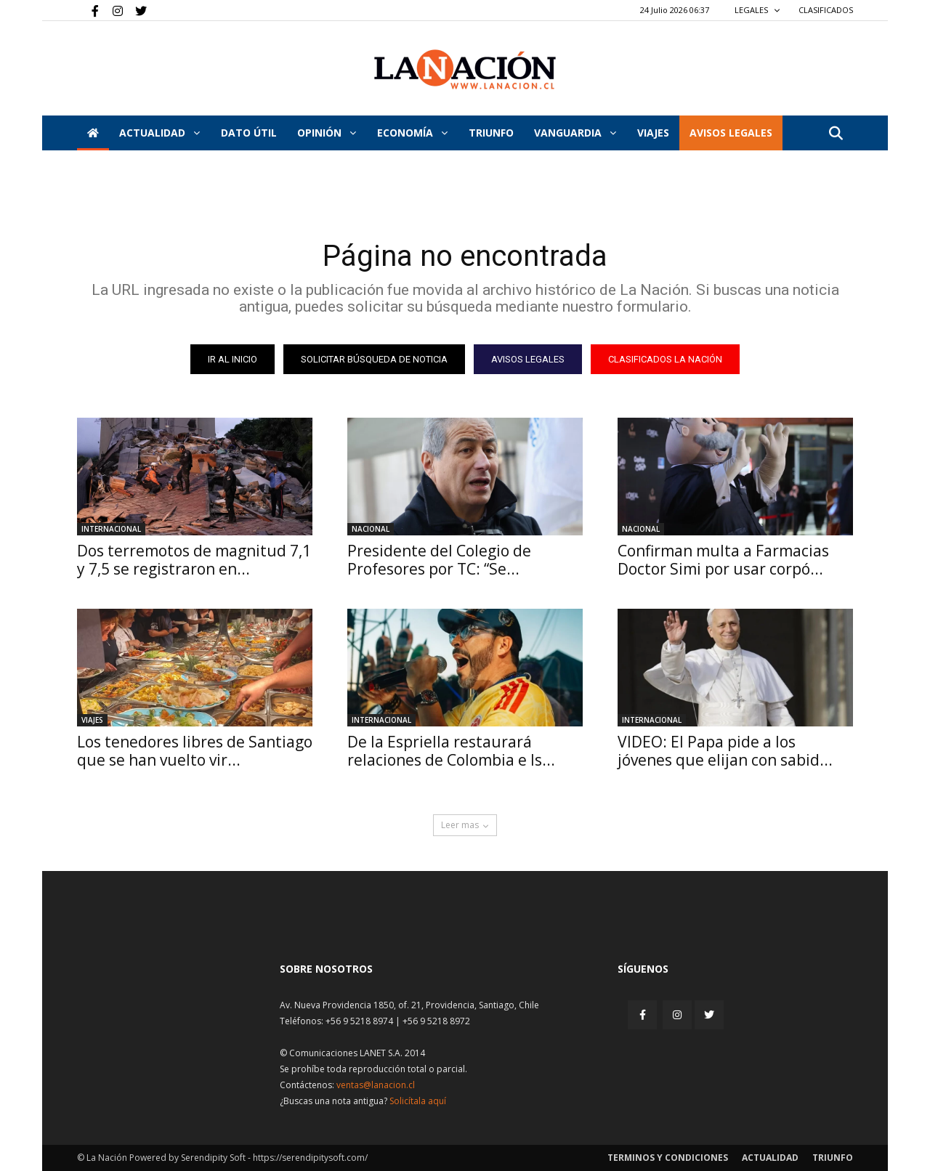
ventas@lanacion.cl (375, 1085)
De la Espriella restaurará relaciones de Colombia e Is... (451, 751)
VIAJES (653, 132)
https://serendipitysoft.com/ (310, 1157)
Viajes (92, 720)
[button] (835, 134)
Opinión (326, 132)
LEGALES (757, 9)
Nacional (370, 529)
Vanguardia (575, 132)
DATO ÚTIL (249, 132)
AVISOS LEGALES (731, 132)
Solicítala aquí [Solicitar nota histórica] (417, 1101)
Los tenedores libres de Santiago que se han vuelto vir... (194, 751)
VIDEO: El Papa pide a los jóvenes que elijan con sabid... (725, 751)
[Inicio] (93, 133)
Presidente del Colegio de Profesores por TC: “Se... (439, 559)
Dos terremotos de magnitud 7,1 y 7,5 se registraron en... (194, 559)
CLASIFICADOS (825, 9)
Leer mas (465, 825)
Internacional (111, 529)
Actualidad (159, 132)
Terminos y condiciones (667, 1157)
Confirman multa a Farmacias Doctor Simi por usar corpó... (723, 559)
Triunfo (491, 132)
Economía (412, 132)
